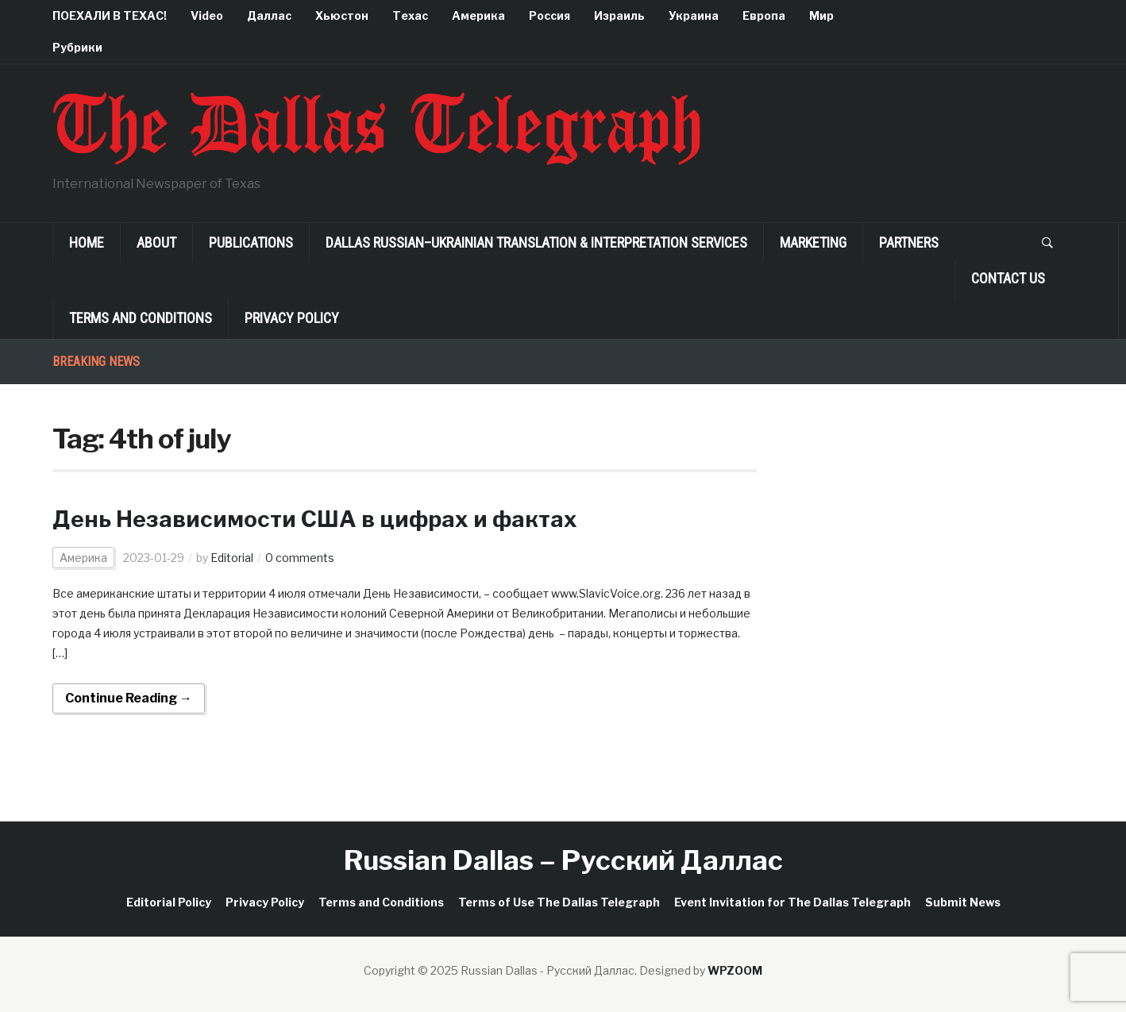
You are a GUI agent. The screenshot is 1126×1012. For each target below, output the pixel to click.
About (156, 242)
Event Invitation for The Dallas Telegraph (792, 902)
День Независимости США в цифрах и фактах (314, 519)
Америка (478, 15)
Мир (821, 15)
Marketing (813, 242)
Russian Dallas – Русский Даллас (563, 860)
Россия (549, 15)
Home (86, 242)
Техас (410, 15)
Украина (694, 15)
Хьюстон (341, 15)
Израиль (619, 15)
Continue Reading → (128, 698)
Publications (251, 242)
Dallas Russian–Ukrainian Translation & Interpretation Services (536, 242)
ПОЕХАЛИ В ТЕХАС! (109, 15)
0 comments (299, 557)
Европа (763, 15)
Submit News (963, 902)
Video (207, 15)
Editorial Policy (168, 902)
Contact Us (1008, 278)
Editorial (231, 557)
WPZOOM (735, 970)
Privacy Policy (292, 318)
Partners (909, 242)
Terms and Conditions (140, 318)
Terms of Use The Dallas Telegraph (559, 902)
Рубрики (77, 47)
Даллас (269, 15)
